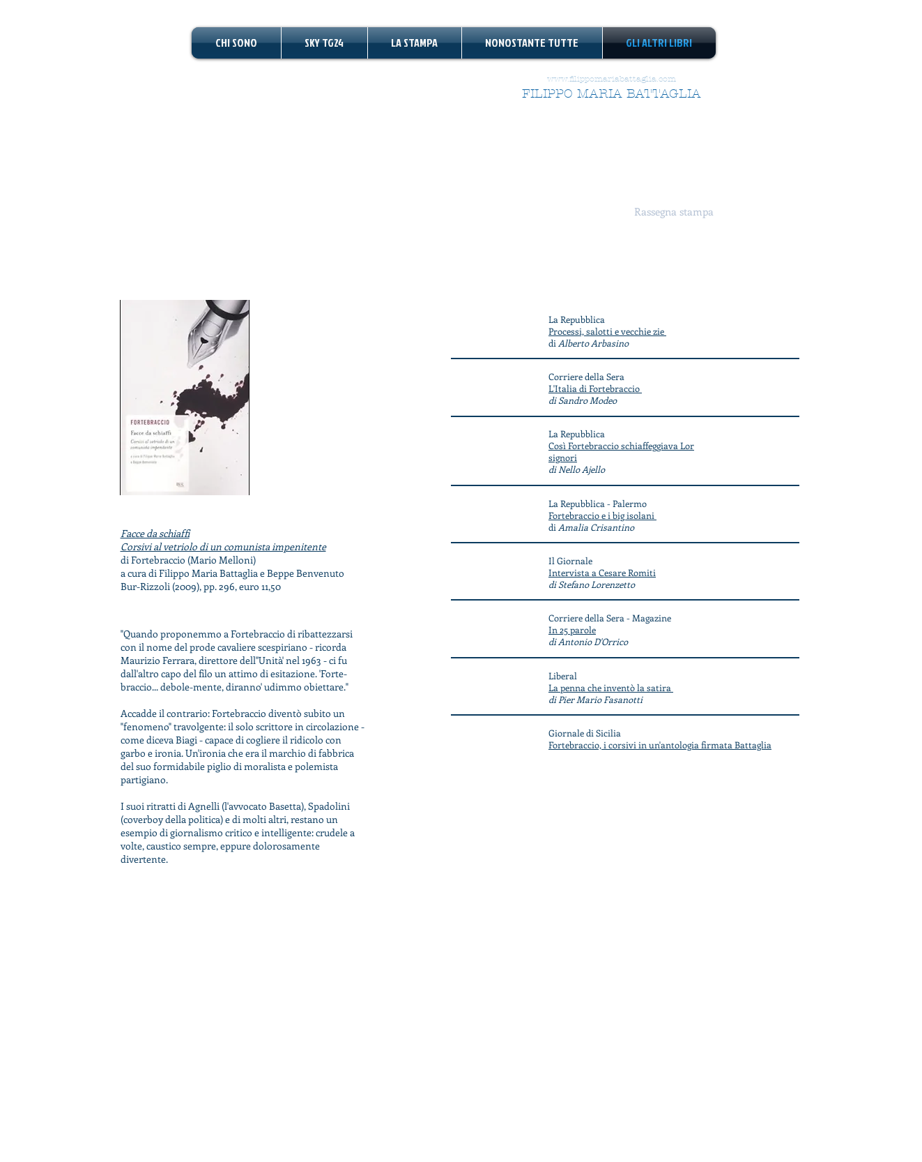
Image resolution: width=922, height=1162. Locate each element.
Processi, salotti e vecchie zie (607, 331)
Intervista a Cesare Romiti (602, 572)
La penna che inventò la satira (610, 687)
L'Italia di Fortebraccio (595, 388)
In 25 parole (572, 629)
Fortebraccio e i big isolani (602, 515)
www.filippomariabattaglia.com (611, 79)
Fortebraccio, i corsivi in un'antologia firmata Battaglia (659, 744)
